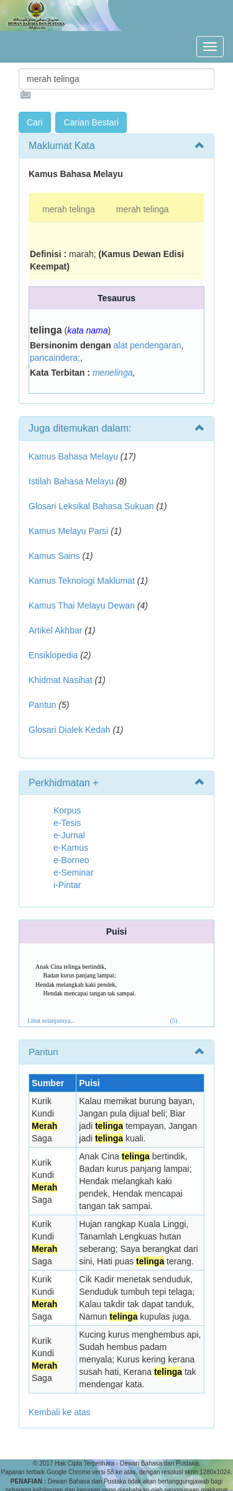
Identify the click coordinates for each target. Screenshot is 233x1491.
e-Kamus (70, 848)
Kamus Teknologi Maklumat (82, 581)
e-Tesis (67, 823)
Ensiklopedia (53, 655)
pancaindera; (55, 358)
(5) (174, 1020)
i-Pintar (67, 885)
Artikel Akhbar (55, 630)
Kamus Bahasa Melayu (75, 456)
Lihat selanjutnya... (51, 1020)
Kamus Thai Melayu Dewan (82, 605)
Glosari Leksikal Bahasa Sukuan (91, 506)
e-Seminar (73, 872)
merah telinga (68, 209)
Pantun (42, 705)
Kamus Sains (54, 556)
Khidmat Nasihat (61, 680)
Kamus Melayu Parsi (68, 531)
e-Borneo (71, 860)
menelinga (113, 373)
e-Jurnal (69, 835)
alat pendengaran (147, 345)
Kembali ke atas (60, 1412)
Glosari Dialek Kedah (70, 730)
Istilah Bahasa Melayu (71, 481)
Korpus (67, 810)
